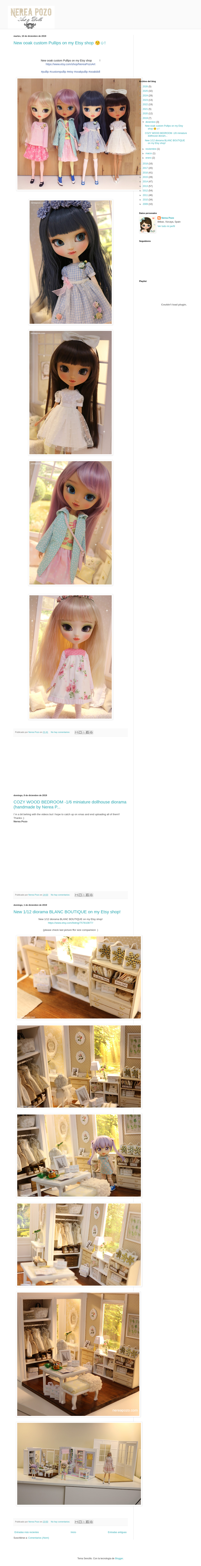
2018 (146, 163)
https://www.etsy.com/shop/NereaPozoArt (70, 64)
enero (149, 157)
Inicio (73, 1532)
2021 (146, 109)
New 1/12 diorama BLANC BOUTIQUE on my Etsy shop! (67, 911)
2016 (146, 172)
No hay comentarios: (61, 732)
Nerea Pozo (167, 218)
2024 (146, 95)
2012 (146, 190)
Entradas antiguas (117, 1532)
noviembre (151, 149)
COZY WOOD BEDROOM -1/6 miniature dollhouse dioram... (166, 134)
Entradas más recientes (26, 1532)
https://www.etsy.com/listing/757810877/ (70, 922)
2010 (146, 199)
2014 (146, 181)
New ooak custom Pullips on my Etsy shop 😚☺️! (60, 42)
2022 (146, 104)
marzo (149, 153)
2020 (146, 113)
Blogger (119, 1558)
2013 (146, 186)
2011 (146, 195)
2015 (146, 177)
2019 (146, 118)
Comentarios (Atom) (38, 1538)
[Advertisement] (71, 765)
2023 (146, 100)
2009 (146, 204)
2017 (146, 168)
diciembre (151, 122)
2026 (146, 86)
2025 (146, 91)
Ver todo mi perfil (166, 226)
